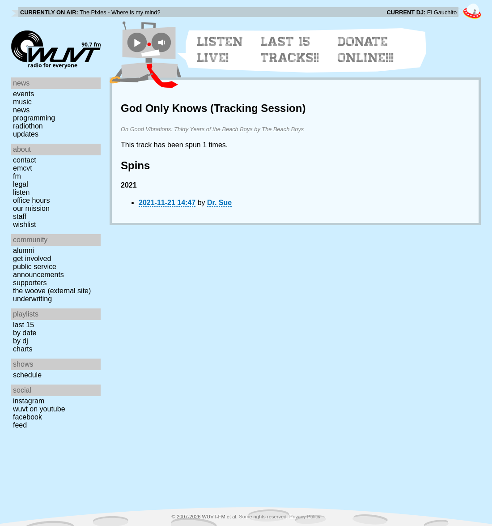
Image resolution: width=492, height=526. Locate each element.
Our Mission (31, 208)
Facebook (27, 417)
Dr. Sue (219, 202)
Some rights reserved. (263, 516)
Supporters (30, 283)
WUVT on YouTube (39, 409)
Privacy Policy (305, 516)
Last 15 (23, 325)
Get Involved (32, 258)
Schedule (27, 375)
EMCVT (22, 168)
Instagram (28, 401)
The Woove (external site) (52, 291)
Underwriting (32, 299)
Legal (20, 184)
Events (23, 94)
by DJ (20, 341)
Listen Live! (220, 50)
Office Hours (31, 200)
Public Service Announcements (38, 270)
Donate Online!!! (366, 50)
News (21, 110)
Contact (24, 160)
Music (22, 102)
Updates (25, 134)
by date (24, 333)
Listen (21, 192)
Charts (23, 349)
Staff (19, 216)
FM (17, 176)
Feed (20, 425)
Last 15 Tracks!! (290, 50)
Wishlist (24, 224)
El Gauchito (442, 12)
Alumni (23, 250)
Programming (34, 118)
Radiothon (28, 126)
